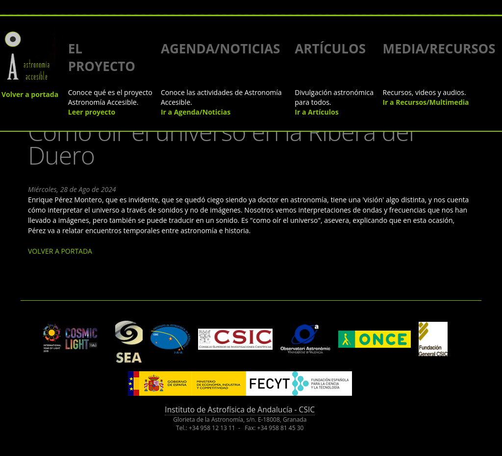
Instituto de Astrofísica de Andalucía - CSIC (240, 409)
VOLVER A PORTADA (60, 251)
